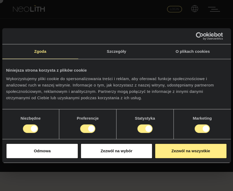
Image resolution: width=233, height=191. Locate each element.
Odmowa (42, 151)
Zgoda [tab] (40, 51)
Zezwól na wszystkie (191, 151)
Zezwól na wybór (116, 151)
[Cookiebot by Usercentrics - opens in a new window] (204, 36)
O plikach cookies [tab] (193, 51)
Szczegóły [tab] (116, 51)
